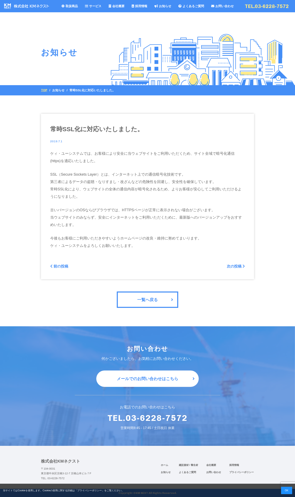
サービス (93, 6)
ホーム (164, 465)
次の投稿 (236, 266)
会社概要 (117, 6)
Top (44, 90)
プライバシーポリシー (241, 472)
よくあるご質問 (191, 6)
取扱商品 (69, 6)
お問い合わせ (222, 6)
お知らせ (162, 6)
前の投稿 (59, 266)
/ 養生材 (193, 465)
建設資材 (184, 465)
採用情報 (139, 6)
